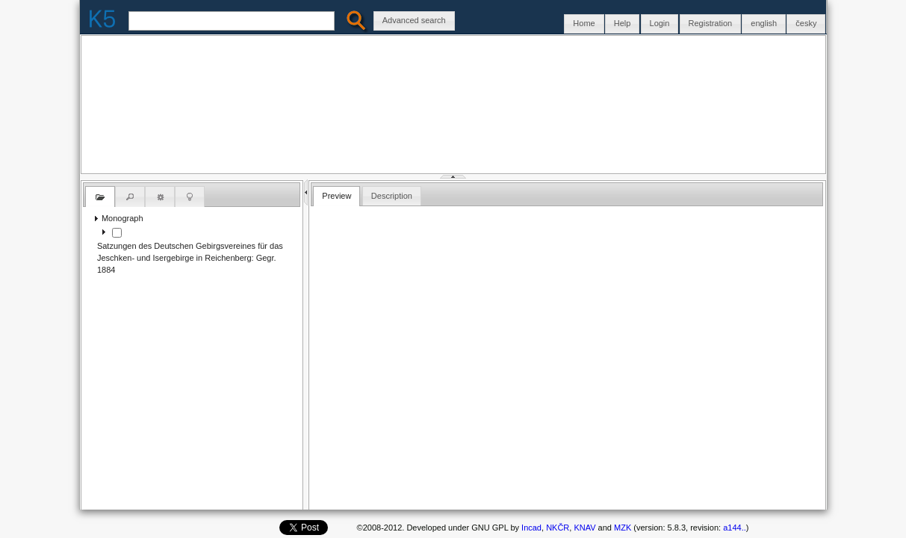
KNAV (584, 527)
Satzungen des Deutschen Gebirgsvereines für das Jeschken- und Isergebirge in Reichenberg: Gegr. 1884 (190, 257)
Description (391, 195)
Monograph (122, 218)
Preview (336, 195)
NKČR (557, 527)
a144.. (733, 527)
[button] (805, 24)
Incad (531, 527)
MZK (622, 527)
